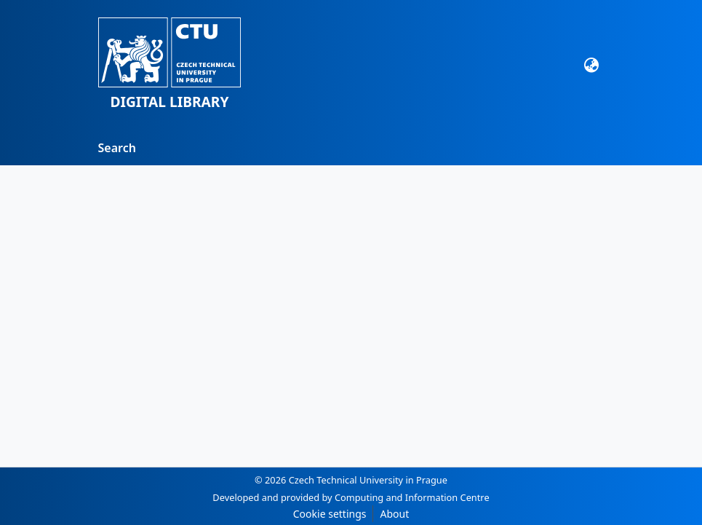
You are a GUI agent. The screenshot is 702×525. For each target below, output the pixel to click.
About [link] (394, 514)
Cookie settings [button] (330, 514)
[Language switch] (591, 65)
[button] (170, 65)
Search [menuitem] (117, 148)
